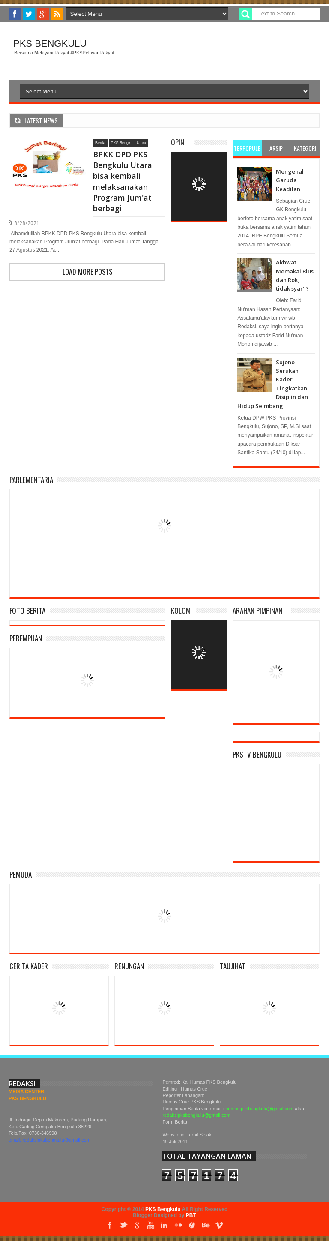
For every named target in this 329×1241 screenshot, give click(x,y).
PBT (191, 1215)
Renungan (129, 966)
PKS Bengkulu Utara (129, 143)
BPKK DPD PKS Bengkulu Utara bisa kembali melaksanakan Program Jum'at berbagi (122, 181)
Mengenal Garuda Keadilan (290, 180)
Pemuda (20, 874)
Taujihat (232, 966)
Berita (100, 143)
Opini (178, 142)
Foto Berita (27, 610)
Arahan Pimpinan (257, 610)
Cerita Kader (28, 966)
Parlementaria (31, 479)
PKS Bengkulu (50, 43)
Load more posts (87, 272)
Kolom (181, 610)
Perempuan (25, 638)
